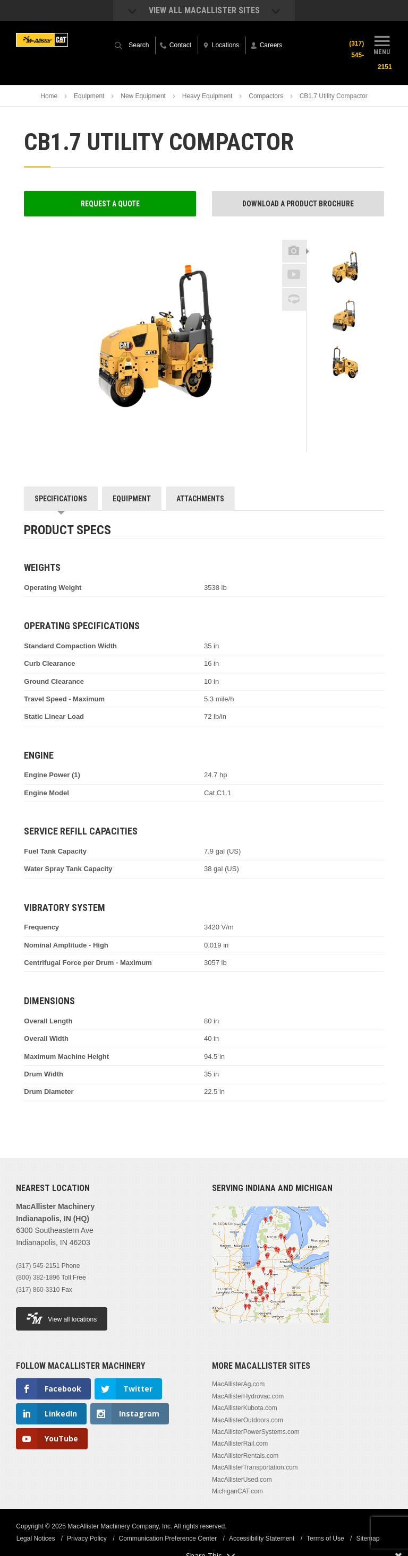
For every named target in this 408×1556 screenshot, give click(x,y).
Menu (382, 44)
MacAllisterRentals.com (245, 1455)
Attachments (200, 498)
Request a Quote (110, 203)
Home (48, 96)
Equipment (89, 96)
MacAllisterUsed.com (242, 1479)
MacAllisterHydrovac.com (248, 1396)
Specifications (61, 498)
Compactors (266, 96)
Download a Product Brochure (298, 203)
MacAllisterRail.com (240, 1443)
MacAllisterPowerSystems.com (256, 1432)
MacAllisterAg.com (238, 1384)
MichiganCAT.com (237, 1491)
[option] (345, 269)
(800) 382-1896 (38, 1277)
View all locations (62, 1318)
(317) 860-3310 (38, 1289)
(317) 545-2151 (38, 1266)
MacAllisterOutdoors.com (247, 1420)
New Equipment (143, 96)
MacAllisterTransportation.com (255, 1467)
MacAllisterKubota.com (244, 1408)
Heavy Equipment (207, 96)
